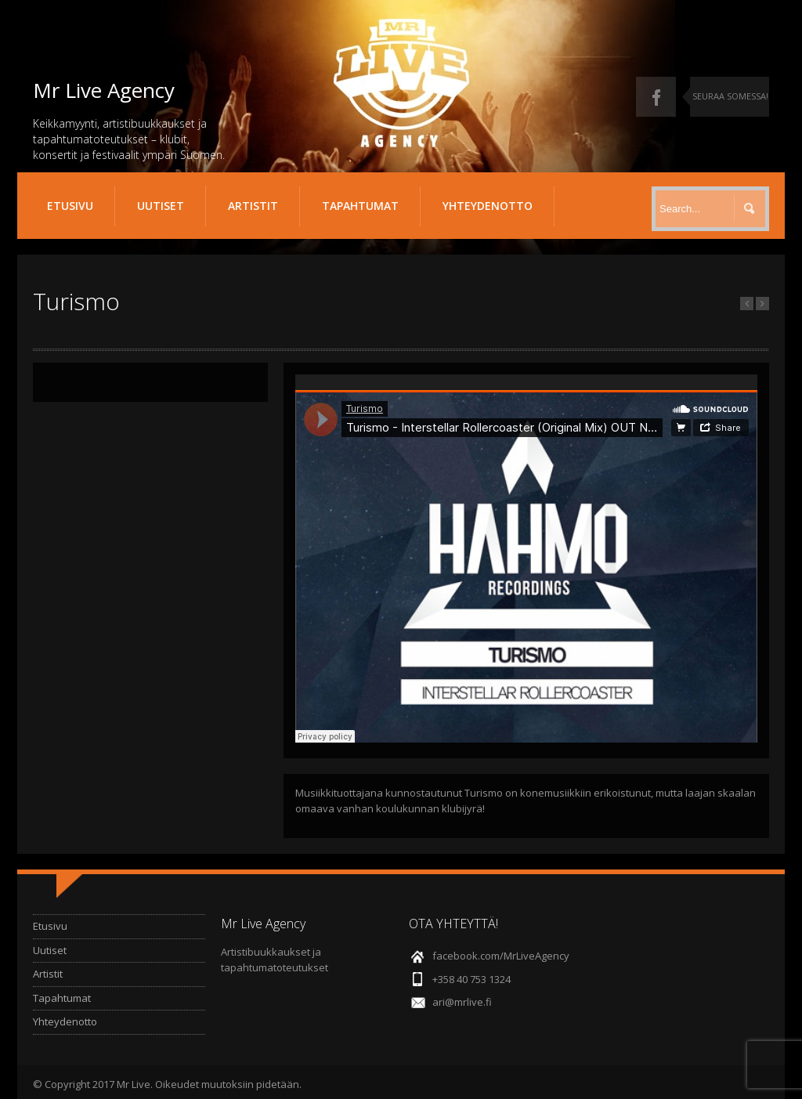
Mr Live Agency (104, 90)
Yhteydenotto (488, 205)
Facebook (656, 97)
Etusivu (70, 205)
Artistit (253, 205)
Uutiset (160, 205)
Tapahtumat (360, 205)
